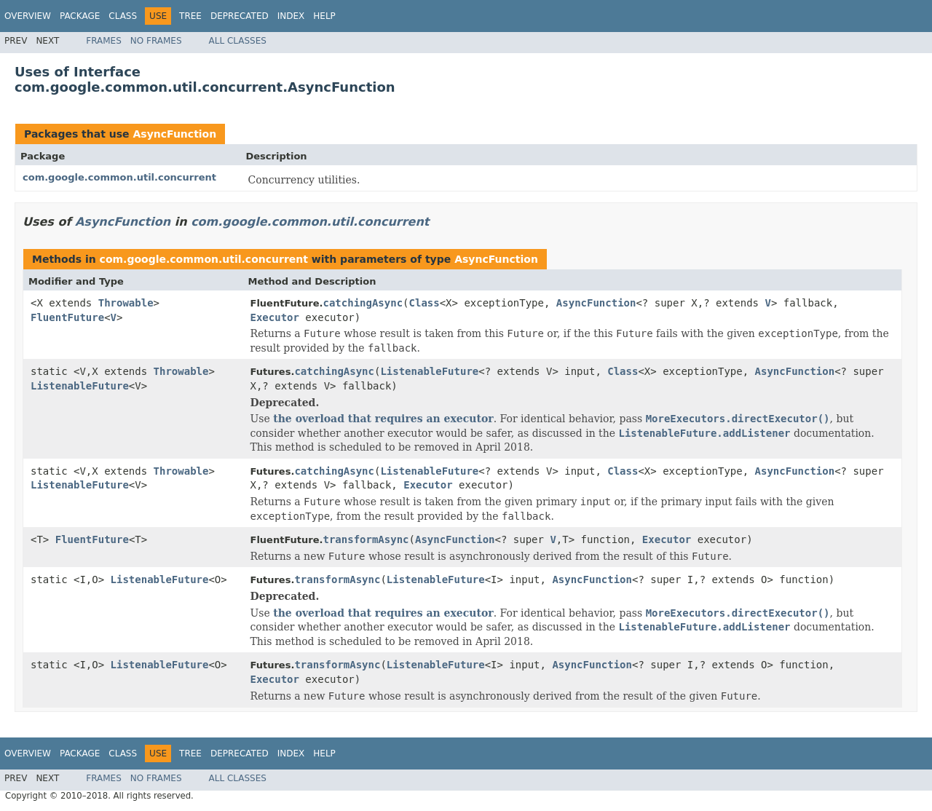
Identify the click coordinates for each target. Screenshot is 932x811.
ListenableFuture (80, 386)
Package (80, 16)
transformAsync (366, 539)
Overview (27, 16)
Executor (274, 317)
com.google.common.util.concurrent (119, 177)
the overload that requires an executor (383, 418)
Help (324, 16)
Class (122, 16)
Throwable (126, 303)
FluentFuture (67, 317)
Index (291, 16)
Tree (190, 16)
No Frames (156, 41)
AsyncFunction (174, 134)
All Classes (237, 41)
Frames (104, 41)
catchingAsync (363, 303)
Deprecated (239, 16)
